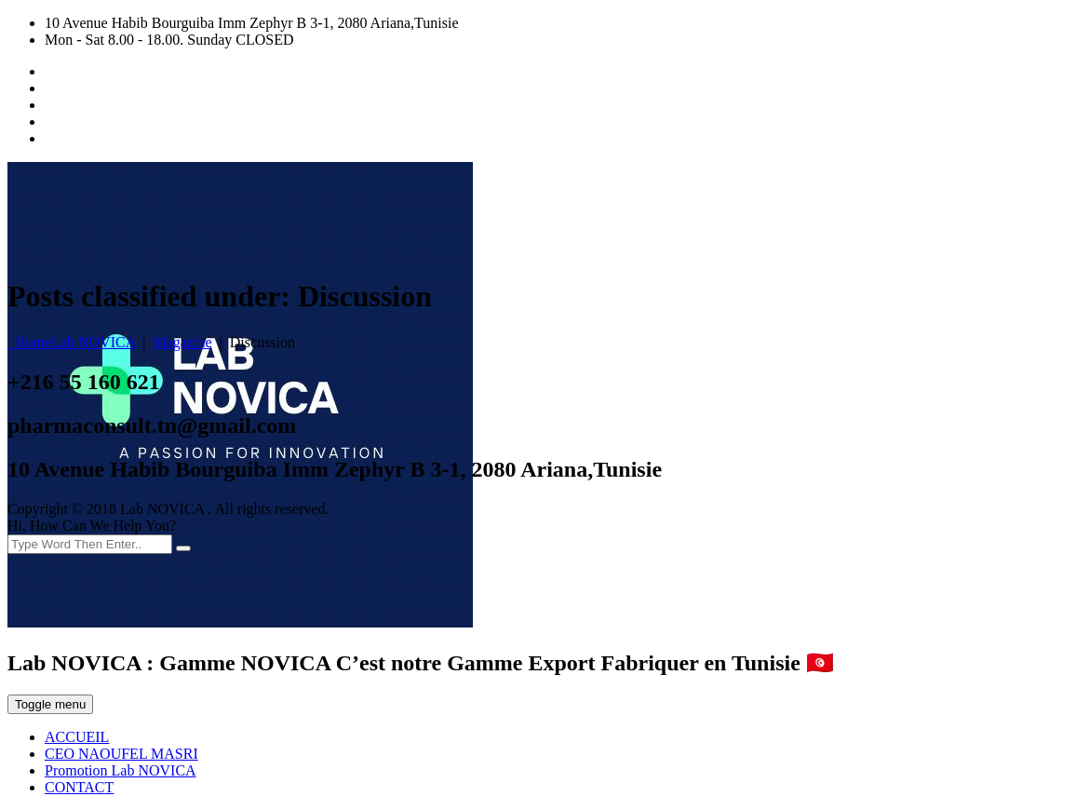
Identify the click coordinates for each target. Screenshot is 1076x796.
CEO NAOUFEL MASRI (121, 754)
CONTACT (79, 787)
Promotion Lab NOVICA (120, 770)
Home (71, 342)
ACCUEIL (77, 737)
